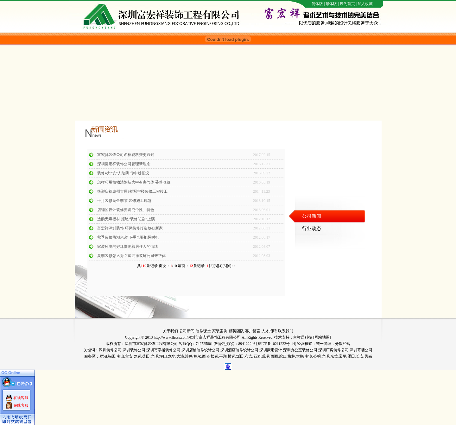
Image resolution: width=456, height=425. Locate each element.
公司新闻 (186, 331)
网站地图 (322, 337)
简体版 (317, 4)
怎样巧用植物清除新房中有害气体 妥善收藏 (133, 182)
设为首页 (347, 4)
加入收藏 (365, 4)
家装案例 (219, 331)
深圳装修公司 (110, 350)
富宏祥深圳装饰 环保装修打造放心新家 (130, 228)
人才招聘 (269, 331)
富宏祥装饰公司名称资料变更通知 (125, 155)
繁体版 (331, 4)
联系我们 (285, 331)
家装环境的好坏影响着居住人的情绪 (127, 246)
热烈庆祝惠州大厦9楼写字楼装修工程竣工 (132, 191)
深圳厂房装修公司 (333, 350)
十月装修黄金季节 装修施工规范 (124, 200)
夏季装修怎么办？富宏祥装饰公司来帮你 (131, 255)
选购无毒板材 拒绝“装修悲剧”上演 (126, 219)
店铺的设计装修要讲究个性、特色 (125, 210)
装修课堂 (203, 331)
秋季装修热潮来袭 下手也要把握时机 (128, 237)
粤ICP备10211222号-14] (276, 343)
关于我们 (170, 331)
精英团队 (236, 331)
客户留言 (252, 331)
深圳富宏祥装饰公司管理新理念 (123, 164)
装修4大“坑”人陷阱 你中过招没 (123, 173)
